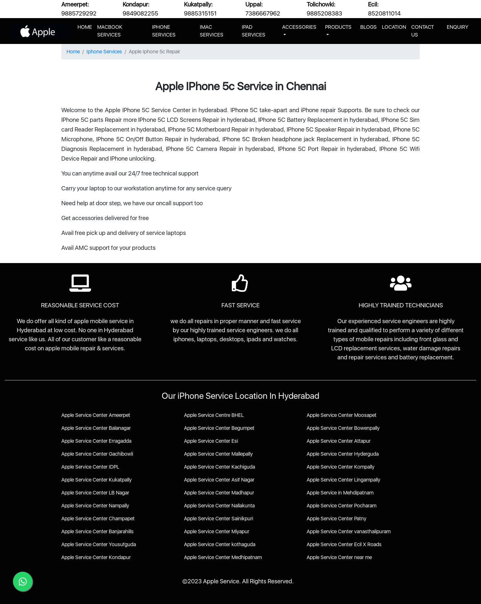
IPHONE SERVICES (164, 31)
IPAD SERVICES (253, 31)
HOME (86, 26)
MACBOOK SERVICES (109, 31)
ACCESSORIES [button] (299, 27)
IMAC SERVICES (211, 31)
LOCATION (394, 27)
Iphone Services (104, 51)
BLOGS (368, 27)
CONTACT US (422, 31)
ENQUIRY (457, 27)
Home (73, 51)
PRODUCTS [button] (338, 27)
